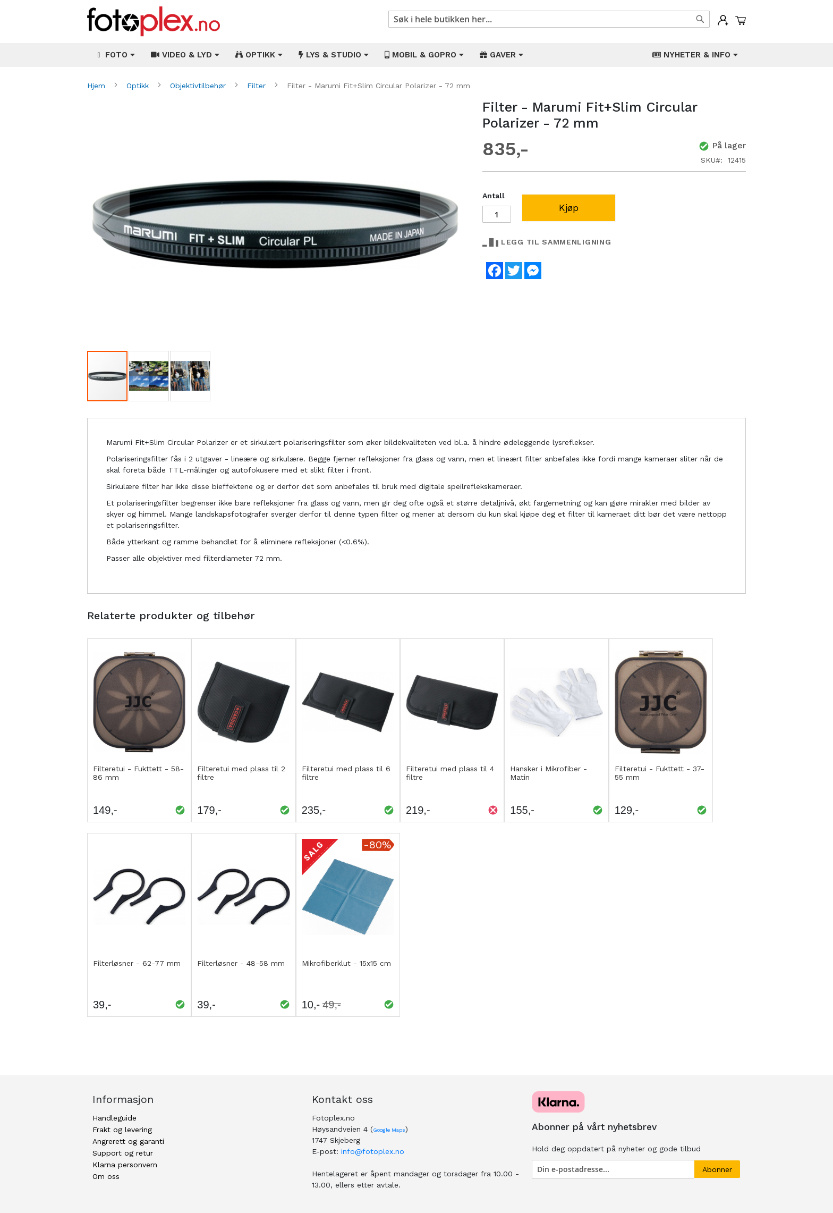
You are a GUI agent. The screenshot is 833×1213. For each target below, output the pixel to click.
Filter (257, 85)
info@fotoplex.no (372, 1151)
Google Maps (389, 1130)
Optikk (138, 85)
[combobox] (549, 19)
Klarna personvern (124, 1164)
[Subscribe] (717, 1169)
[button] (108, 224)
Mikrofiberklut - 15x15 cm (346, 963)
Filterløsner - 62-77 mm (137, 963)
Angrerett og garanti (128, 1141)
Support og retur (122, 1153)
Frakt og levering (122, 1129)
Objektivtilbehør (199, 85)
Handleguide (114, 1118)
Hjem (97, 85)
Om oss (106, 1176)
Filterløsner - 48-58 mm (241, 963)
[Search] (700, 19)
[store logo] (153, 21)
